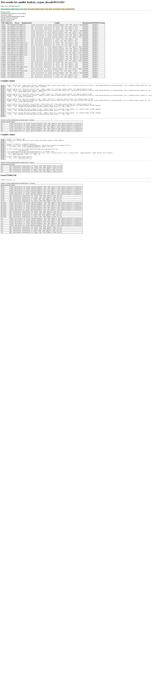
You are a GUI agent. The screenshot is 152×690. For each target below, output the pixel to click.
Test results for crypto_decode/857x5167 (64, 9)
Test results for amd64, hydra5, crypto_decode (40, 9)
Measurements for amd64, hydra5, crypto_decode (14, 9)
